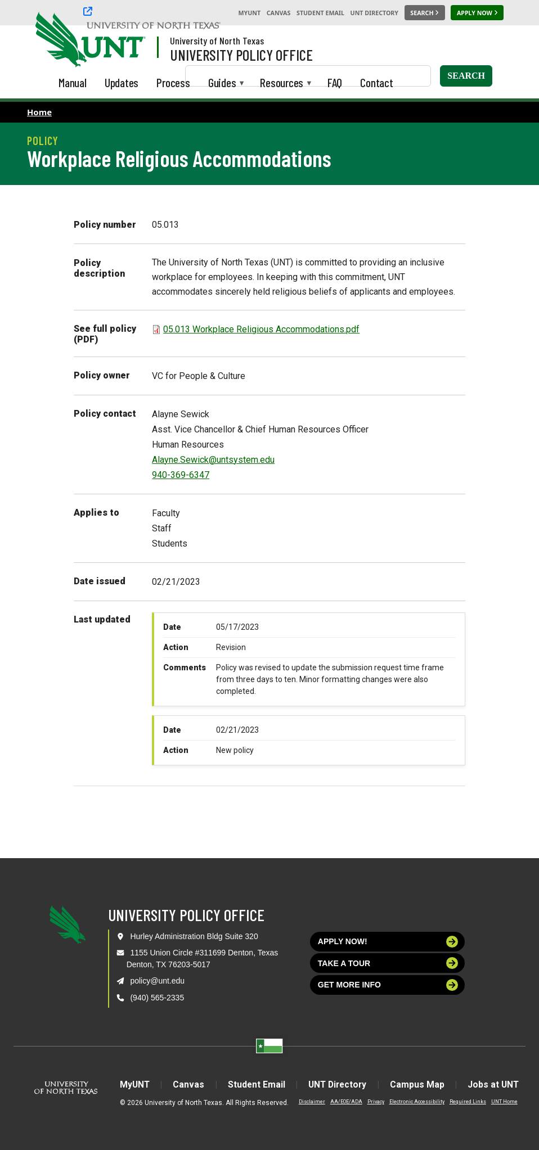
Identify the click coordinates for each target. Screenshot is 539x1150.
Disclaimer (304, 1101)
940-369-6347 (180, 475)
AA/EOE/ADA (339, 1101)
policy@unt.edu (157, 980)
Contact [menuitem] (376, 82)
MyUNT (249, 13)
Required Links (460, 1101)
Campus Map (420, 1084)
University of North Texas (217, 40)
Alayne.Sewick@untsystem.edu (213, 459)
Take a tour (388, 963)
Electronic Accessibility (409, 1101)
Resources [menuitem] (281, 83)
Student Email (320, 13)
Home (39, 112)
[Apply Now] (477, 13)
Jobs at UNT (499, 1084)
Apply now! (388, 942)
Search (466, 75)
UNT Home (497, 1101)
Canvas (279, 13)
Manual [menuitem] (73, 82)
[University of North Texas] (57, 38)
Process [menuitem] (173, 82)
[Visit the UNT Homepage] (128, 40)
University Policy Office (241, 55)
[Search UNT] (425, 13)
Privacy (368, 1101)
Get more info (388, 985)
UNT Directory (374, 13)
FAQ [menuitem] (334, 82)
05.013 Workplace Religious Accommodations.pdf (261, 329)
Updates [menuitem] (122, 82)
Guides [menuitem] (222, 83)
